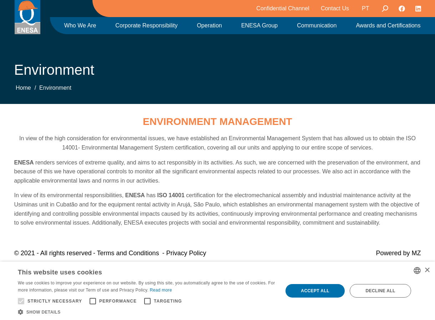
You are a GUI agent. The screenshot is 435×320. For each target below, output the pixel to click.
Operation (209, 25)
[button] (146, 311)
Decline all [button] (380, 290)
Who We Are (80, 25)
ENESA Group (259, 25)
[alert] (217, 291)
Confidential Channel (282, 8)
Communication (317, 25)
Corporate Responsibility (146, 25)
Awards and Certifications (388, 25)
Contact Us (335, 8)
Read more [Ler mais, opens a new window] (161, 290)
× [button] (427, 270)
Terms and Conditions (128, 253)
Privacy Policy (186, 253)
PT (365, 8)
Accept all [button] (315, 290)
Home (23, 88)
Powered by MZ (398, 253)
